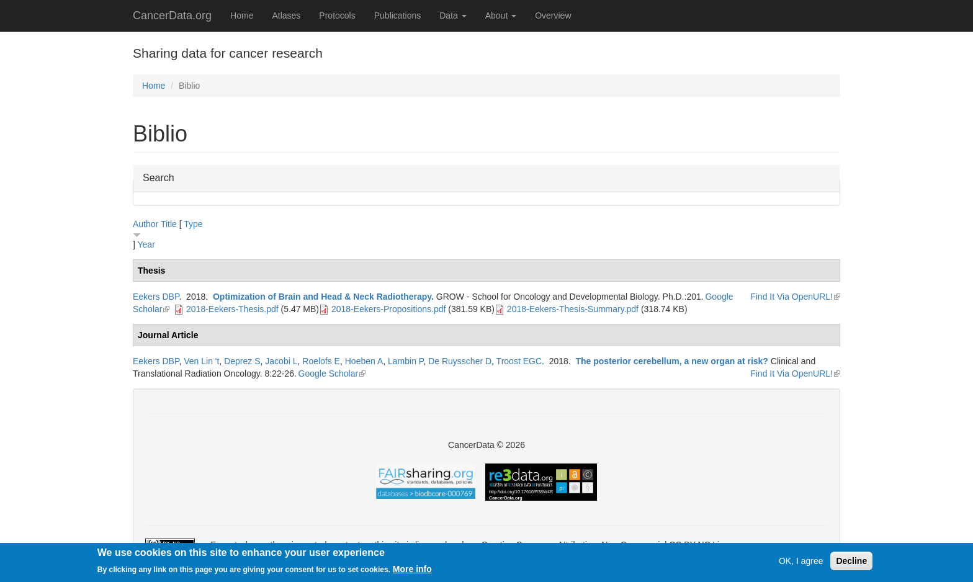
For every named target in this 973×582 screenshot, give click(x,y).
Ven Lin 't (201, 361)
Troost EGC (519, 361)
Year (146, 244)
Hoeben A (364, 361)
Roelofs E (321, 361)
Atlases (286, 15)
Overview (553, 15)
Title (169, 224)
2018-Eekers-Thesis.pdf (232, 309)
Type (193, 224)
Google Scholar (332, 373)
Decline (851, 561)
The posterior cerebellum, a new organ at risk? (671, 361)
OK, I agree (801, 561)
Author (145, 224)
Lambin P (405, 361)
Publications (397, 15)
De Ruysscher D (459, 361)
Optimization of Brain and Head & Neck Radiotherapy (322, 297)
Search (158, 177)
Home (241, 15)
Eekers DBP (156, 297)
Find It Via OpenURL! (795, 297)
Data (452, 15)
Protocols (337, 15)
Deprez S (242, 361)
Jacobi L (281, 361)
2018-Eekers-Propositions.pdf (388, 309)
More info (412, 570)
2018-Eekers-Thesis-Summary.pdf (573, 309)
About (500, 15)
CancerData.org (172, 15)
